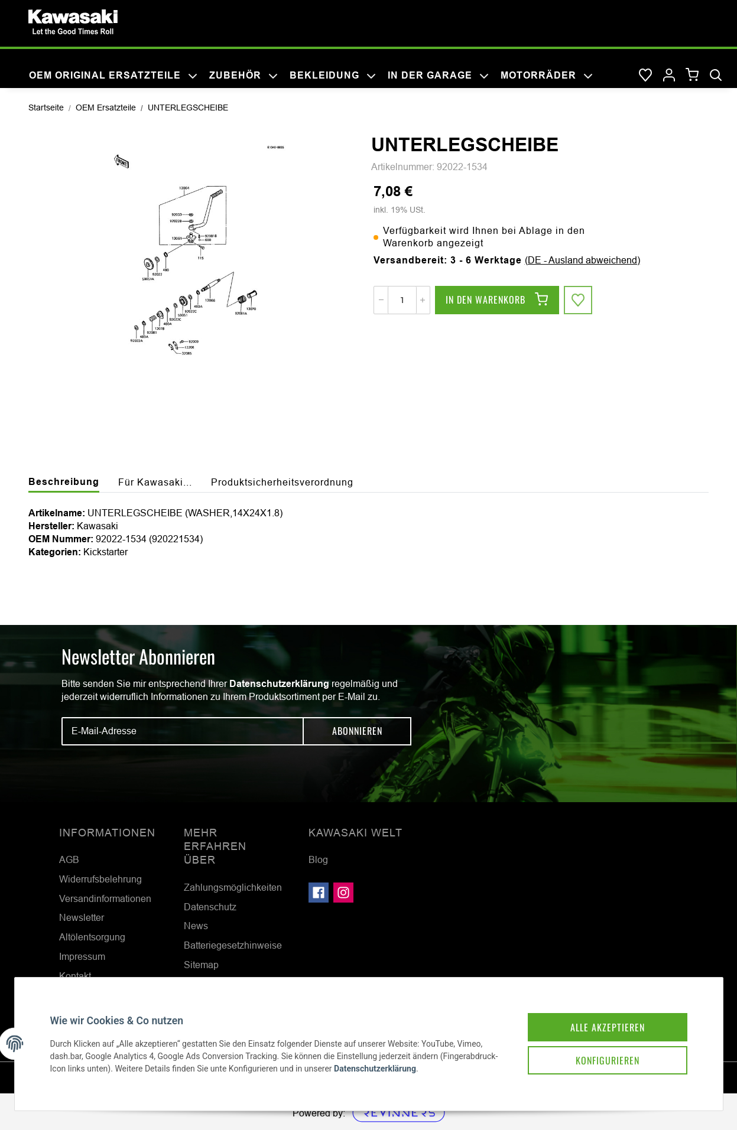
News (196, 925)
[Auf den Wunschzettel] (578, 300)
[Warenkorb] (692, 75)
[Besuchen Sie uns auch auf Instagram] (343, 892)
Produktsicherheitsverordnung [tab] (282, 482)
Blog (318, 859)
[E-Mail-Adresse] (182, 731)
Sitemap (201, 964)
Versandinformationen (105, 898)
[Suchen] (716, 75)
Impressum (82, 956)
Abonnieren (357, 731)
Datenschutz (210, 906)
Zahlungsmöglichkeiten (233, 887)
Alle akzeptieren (607, 1027)
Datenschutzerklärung (279, 683)
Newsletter (81, 917)
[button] (669, 75)
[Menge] (402, 300)
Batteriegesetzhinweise (233, 945)
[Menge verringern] (381, 300)
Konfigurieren (607, 1060)
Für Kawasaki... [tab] (155, 482)
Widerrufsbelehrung (100, 879)
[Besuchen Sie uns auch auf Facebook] (319, 892)
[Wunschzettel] (645, 75)
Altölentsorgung (92, 937)
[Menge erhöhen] (422, 300)
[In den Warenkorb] (497, 300)
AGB (69, 859)
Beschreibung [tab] (63, 481)
